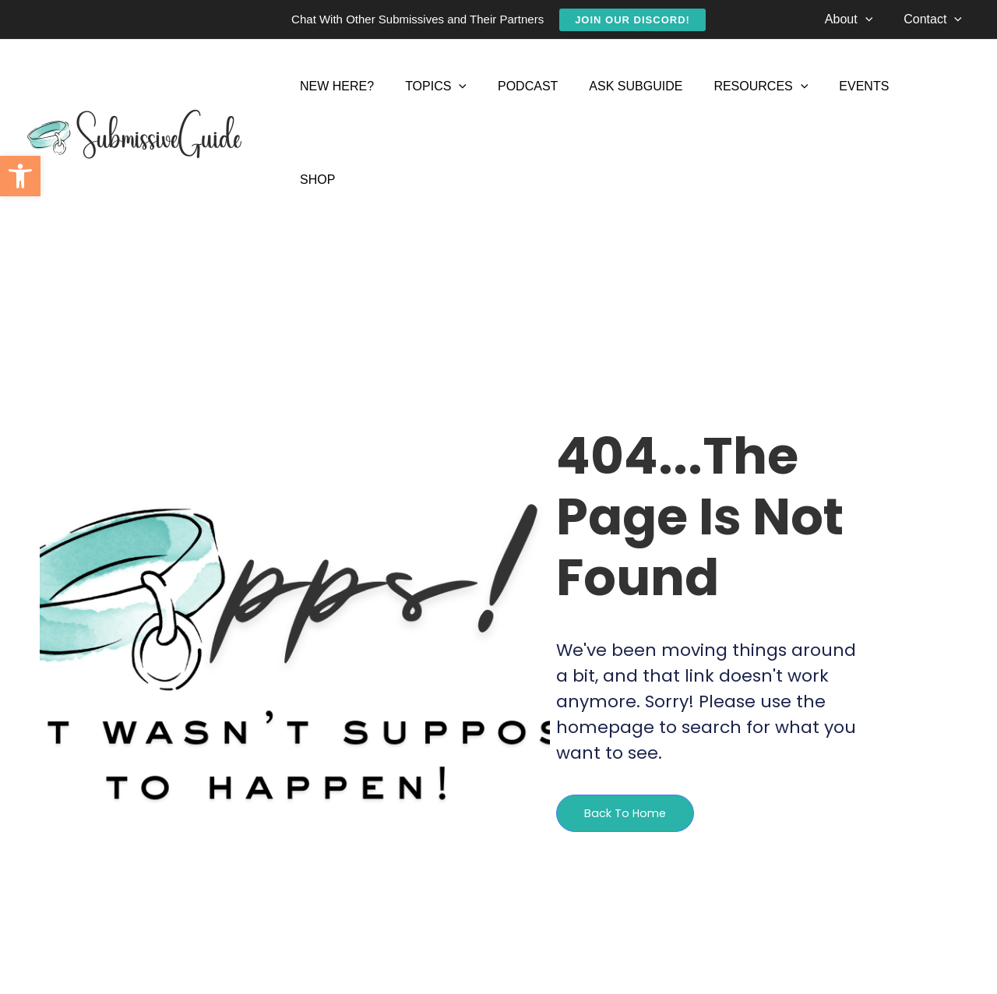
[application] (875, 19)
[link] (20, 176)
